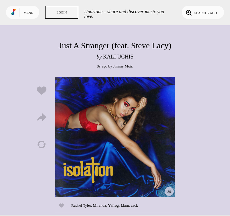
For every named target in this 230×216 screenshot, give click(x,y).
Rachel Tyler (81, 205)
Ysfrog (113, 205)
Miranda (99, 205)
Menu (28, 12)
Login (62, 12)
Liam (125, 205)
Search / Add (201, 12)
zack (134, 205)
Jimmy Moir (122, 66)
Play (115, 137)
